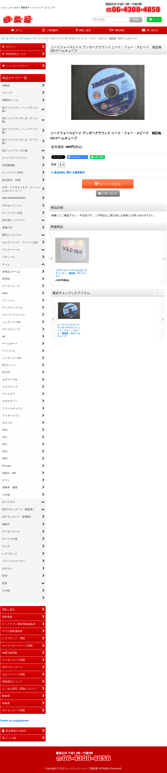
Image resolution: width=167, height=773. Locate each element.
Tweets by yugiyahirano (14, 720)
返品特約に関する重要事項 (68, 172)
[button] (51, 258)
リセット (158, 293)
